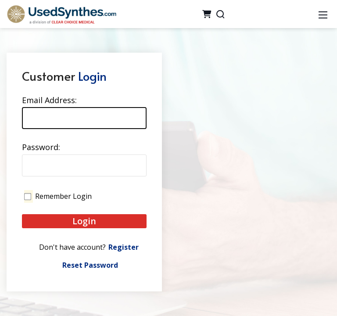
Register (123, 247)
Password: (41, 147)
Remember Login (63, 196)
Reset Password (90, 265)
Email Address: (49, 100)
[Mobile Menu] (322, 14)
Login (84, 221)
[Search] (220, 14)
